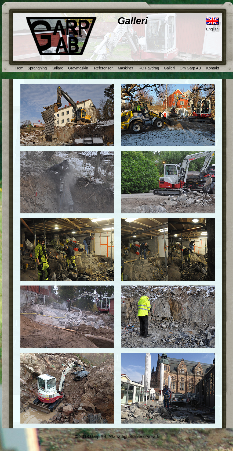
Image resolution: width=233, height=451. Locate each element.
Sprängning (37, 68)
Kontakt (212, 68)
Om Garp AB (190, 68)
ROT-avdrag (149, 68)
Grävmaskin (78, 68)
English (212, 29)
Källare (57, 68)
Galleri (169, 68)
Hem (20, 68)
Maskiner (125, 68)
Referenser (103, 68)
